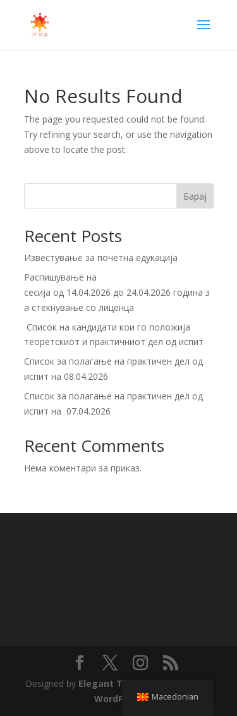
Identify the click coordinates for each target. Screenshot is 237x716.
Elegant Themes (116, 683)
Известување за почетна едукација (101, 258)
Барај (195, 196)
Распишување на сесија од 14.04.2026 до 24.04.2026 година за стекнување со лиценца (117, 292)
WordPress (118, 699)
